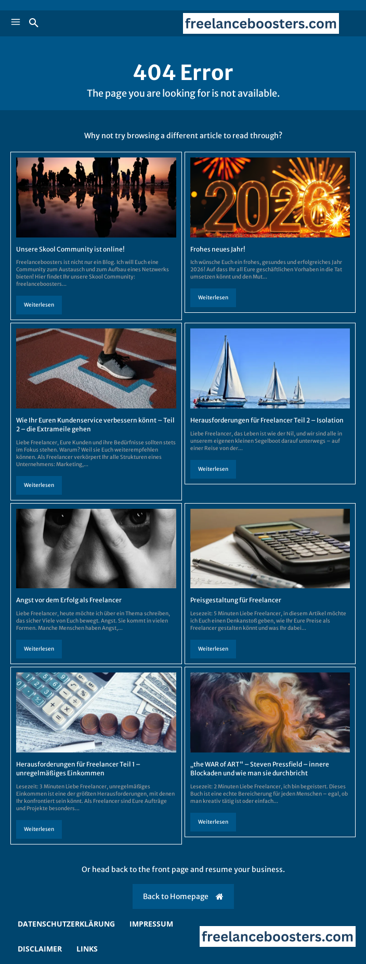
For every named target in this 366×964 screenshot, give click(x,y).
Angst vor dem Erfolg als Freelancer (69, 600)
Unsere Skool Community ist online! (70, 249)
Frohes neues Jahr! (217, 249)
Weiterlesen (39, 304)
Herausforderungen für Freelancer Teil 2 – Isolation (267, 420)
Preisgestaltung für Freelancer (235, 600)
